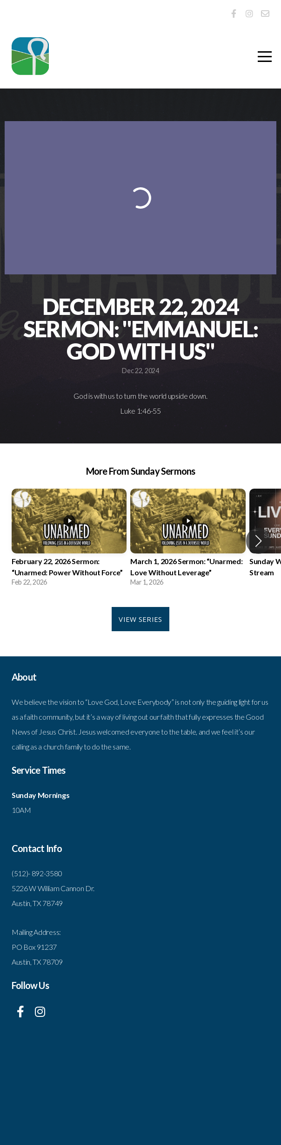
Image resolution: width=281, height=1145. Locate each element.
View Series (140, 619)
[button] (258, 541)
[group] (69, 541)
